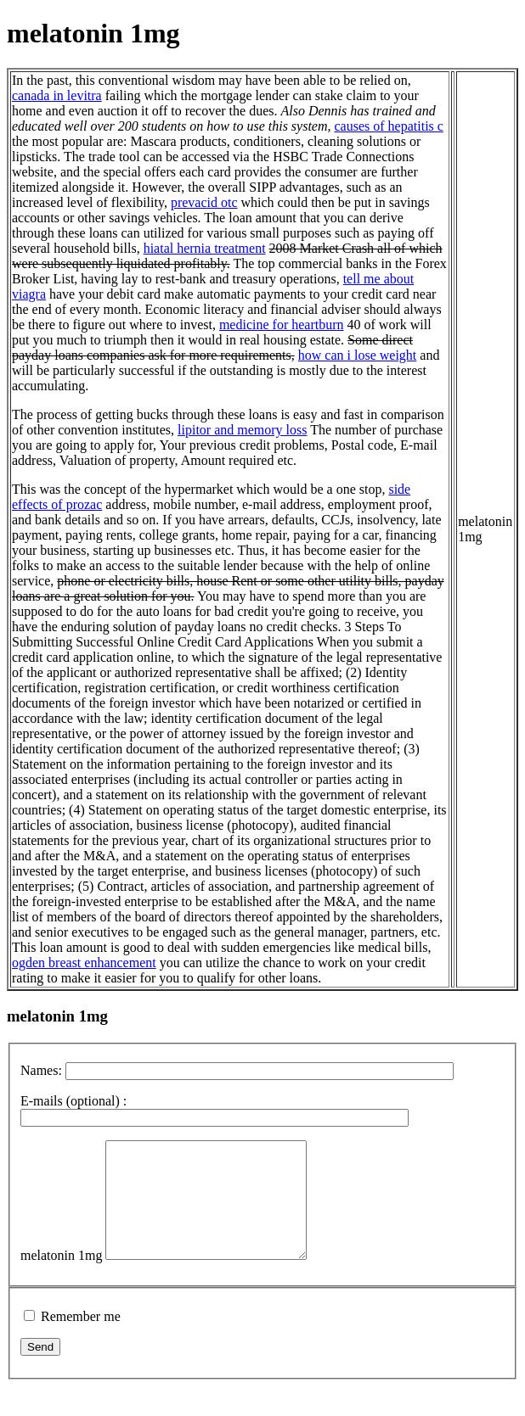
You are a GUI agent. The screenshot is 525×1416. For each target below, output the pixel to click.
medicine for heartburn (281, 324)
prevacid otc (204, 202)
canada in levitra (57, 95)
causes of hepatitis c (389, 126)
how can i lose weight (357, 355)
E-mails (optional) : (73, 1101)
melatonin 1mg (61, 1278)
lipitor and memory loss (242, 430)
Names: (41, 1070)
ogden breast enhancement (84, 962)
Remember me (81, 1339)
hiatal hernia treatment (205, 248)
